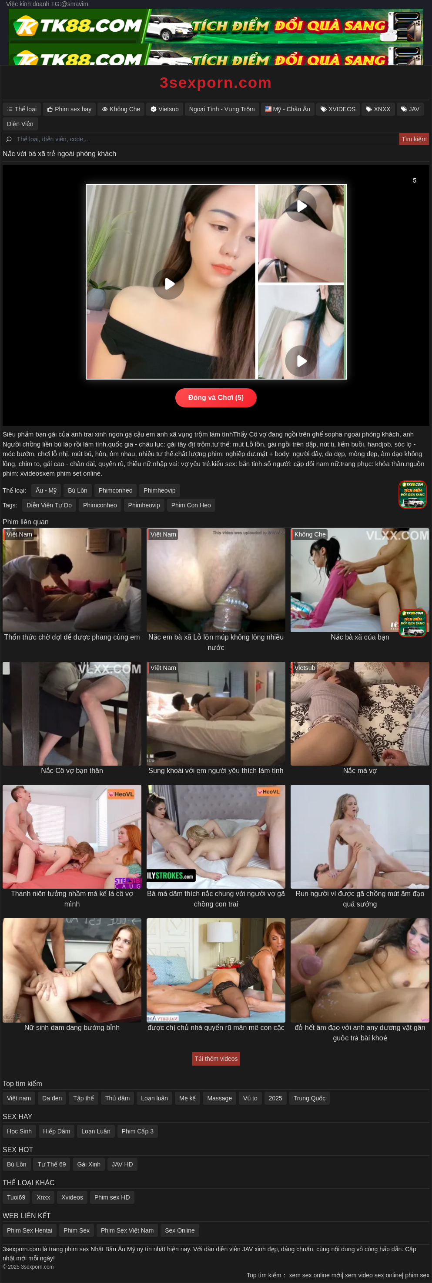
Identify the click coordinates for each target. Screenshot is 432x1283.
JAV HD (122, 1164)
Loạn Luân (95, 1131)
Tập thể (83, 1098)
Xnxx (43, 1197)
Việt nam (19, 1098)
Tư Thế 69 (51, 1164)
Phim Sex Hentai (29, 1230)
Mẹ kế (187, 1098)
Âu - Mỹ (46, 490)
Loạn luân (154, 1098)
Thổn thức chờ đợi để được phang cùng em (72, 637)
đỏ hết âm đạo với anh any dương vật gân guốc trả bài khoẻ (360, 1033)
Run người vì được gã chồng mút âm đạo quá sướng (360, 899)
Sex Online (179, 1230)
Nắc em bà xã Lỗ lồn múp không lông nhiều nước (216, 642)
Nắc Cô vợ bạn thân (72, 770)
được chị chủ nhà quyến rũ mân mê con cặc (215, 1027)
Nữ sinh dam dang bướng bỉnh (72, 1027)
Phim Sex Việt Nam (127, 1230)
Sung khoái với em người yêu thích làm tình (215, 770)
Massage (219, 1098)
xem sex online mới (319, 1275)
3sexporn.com (216, 82)
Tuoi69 (16, 1197)
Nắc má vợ (360, 770)
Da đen (52, 1098)
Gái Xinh (88, 1164)
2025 (275, 1098)
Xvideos (72, 1197)
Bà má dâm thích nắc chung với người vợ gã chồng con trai (216, 899)
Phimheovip (159, 490)
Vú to (250, 1098)
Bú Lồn (77, 490)
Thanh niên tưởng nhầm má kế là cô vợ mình (72, 899)
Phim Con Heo (191, 505)
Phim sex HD (112, 1197)
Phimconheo (116, 490)
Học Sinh (19, 1131)
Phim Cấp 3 (138, 1131)
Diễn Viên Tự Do (49, 505)
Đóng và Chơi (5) (216, 397)
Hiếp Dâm (56, 1131)
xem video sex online (377, 1275)
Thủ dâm (117, 1098)
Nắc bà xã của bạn (360, 637)
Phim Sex (77, 1230)
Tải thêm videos (216, 1058)
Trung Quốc (310, 1098)
